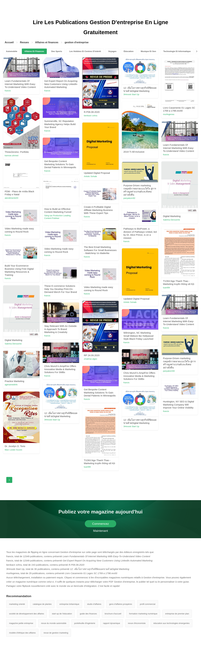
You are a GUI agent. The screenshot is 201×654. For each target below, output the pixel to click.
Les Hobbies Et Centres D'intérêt (85, 51)
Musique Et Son (148, 51)
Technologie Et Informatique (177, 51)
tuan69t (166, 287)
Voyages (112, 51)
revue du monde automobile (53, 623)
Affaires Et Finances (34, 51)
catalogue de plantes (42, 604)
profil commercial (147, 604)
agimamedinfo (11, 384)
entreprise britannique (69, 604)
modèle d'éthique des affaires (22, 633)
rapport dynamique (111, 623)
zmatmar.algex (90, 359)
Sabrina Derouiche (171, 220)
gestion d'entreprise (76, 42)
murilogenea (168, 114)
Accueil (9, 42)
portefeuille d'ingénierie (84, 623)
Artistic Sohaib (90, 176)
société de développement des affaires (26, 613)
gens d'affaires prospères (120, 604)
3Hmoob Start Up (131, 94)
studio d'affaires (94, 604)
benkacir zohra (90, 115)
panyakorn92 (129, 198)
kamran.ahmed (11, 155)
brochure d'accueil (113, 613)
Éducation (128, 51)
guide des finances (88, 613)
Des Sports (56, 51)
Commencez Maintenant (100, 524)
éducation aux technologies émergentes (171, 623)
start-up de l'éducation (62, 613)
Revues (24, 42)
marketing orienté (17, 604)
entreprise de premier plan (177, 613)
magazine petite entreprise (21, 623)
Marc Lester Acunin (13, 450)
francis (8, 90)
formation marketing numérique (143, 613)
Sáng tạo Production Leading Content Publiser (57, 216)
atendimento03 (11, 198)
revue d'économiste (137, 623)
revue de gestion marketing (55, 633)
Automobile (11, 51)
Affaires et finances (46, 42)
